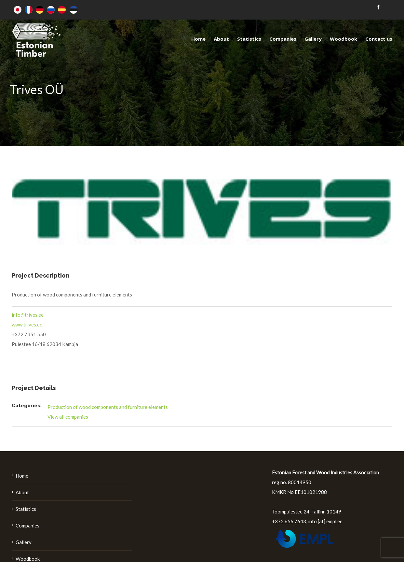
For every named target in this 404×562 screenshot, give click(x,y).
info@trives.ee (28, 315)
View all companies (67, 417)
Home (22, 476)
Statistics (26, 509)
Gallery (24, 542)
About (22, 492)
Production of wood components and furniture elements (107, 407)
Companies (27, 525)
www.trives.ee (27, 324)
